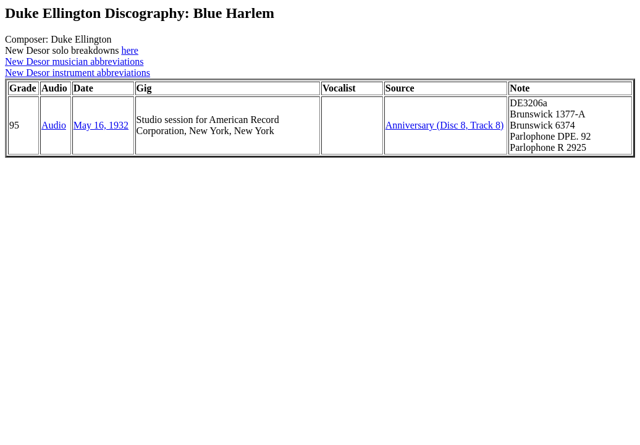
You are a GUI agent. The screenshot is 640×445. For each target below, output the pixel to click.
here (129, 50)
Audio (53, 125)
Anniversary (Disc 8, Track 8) (444, 125)
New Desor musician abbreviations (74, 61)
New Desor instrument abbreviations (77, 72)
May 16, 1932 (101, 125)
